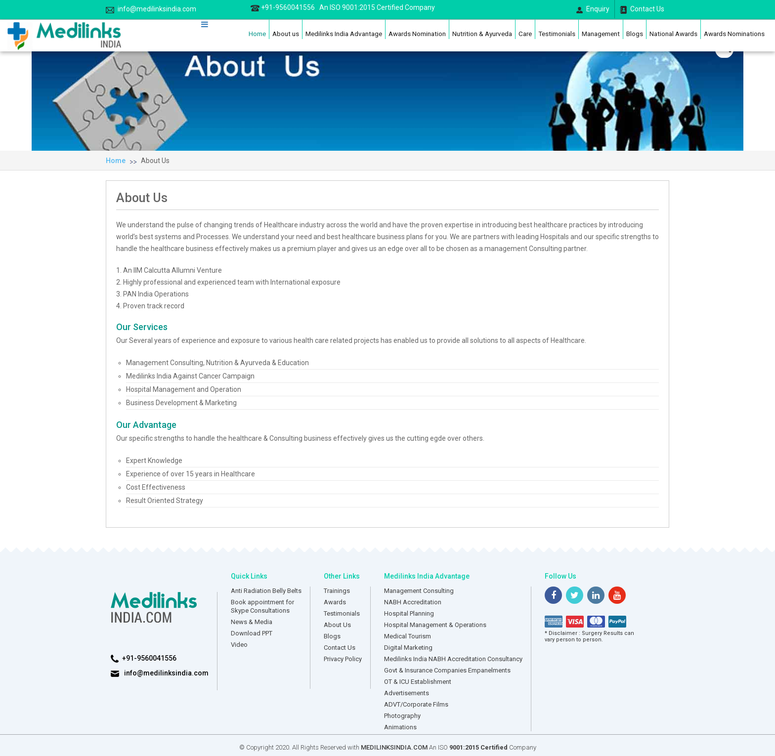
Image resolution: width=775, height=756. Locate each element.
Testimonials (556, 34)
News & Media (251, 622)
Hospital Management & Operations (435, 625)
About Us (155, 161)
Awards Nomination (417, 34)
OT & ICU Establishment (417, 681)
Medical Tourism (407, 636)
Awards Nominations (734, 34)
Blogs (634, 34)
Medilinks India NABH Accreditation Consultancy (453, 659)
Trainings (337, 590)
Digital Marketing (408, 647)
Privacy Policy (343, 659)
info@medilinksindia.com (151, 9)
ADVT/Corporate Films (416, 704)
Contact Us (642, 9)
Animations (400, 727)
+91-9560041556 (343, 7)
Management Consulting (419, 590)
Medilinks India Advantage (343, 34)
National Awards (673, 34)
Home (257, 34)
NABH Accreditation (412, 602)
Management (601, 34)
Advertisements (406, 693)
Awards (335, 602)
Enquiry (592, 9)
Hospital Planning (409, 613)
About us (285, 34)
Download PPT (251, 633)
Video (239, 644)
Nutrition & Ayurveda (482, 34)
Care (525, 34)
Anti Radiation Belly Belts (266, 590)
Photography (402, 715)
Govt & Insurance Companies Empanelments (447, 670)
